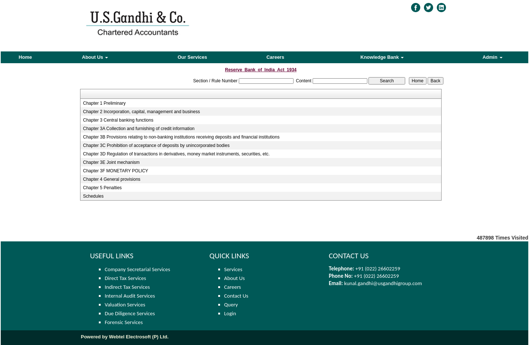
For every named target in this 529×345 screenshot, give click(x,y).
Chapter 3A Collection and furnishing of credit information (139, 128)
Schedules (93, 196)
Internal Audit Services (130, 295)
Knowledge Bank (382, 57)
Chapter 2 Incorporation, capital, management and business (141, 111)
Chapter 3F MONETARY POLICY (115, 170)
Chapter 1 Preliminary (104, 103)
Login (230, 313)
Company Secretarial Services (137, 269)
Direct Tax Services (125, 278)
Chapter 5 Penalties (102, 187)
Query (231, 304)
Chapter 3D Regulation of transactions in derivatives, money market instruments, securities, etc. (176, 154)
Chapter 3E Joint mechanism (111, 162)
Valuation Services (125, 304)
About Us (95, 57)
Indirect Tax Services (127, 287)
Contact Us (236, 295)
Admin (492, 57)
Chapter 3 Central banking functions (118, 120)
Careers (275, 57)
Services (233, 269)
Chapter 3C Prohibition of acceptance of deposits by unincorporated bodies (156, 145)
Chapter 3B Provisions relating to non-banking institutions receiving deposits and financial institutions (181, 137)
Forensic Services (124, 322)
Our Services (192, 57)
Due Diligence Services (130, 313)
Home (25, 57)
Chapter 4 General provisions (111, 179)
